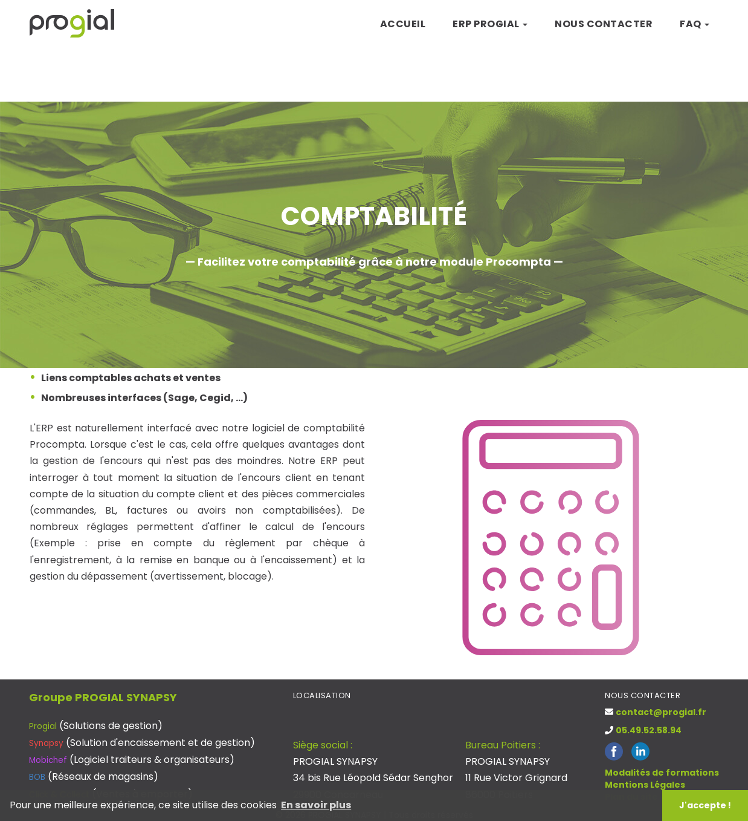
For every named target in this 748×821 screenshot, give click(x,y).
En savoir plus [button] (316, 805)
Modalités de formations (662, 773)
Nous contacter (604, 24)
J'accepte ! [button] (705, 805)
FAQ (694, 24)
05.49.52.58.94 (649, 730)
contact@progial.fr (661, 712)
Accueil (403, 24)
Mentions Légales (645, 785)
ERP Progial (490, 24)
